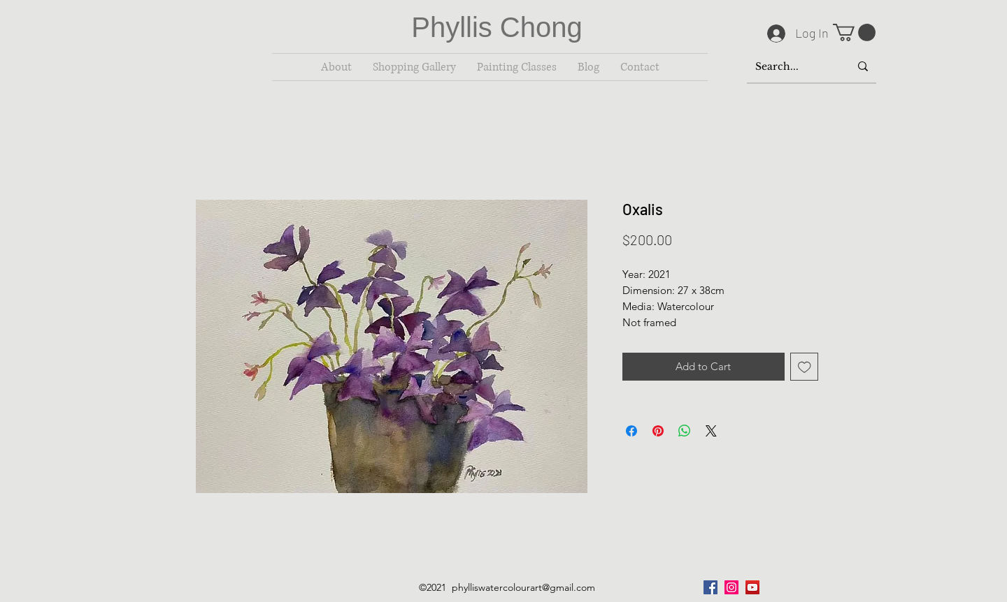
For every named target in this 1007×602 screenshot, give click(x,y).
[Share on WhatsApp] (684, 431)
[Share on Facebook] (631, 431)
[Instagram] (731, 587)
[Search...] (792, 66)
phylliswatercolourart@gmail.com (523, 587)
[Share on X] (711, 431)
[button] (854, 32)
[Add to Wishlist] (804, 367)
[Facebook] (710, 587)
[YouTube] (752, 587)
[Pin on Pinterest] (658, 431)
